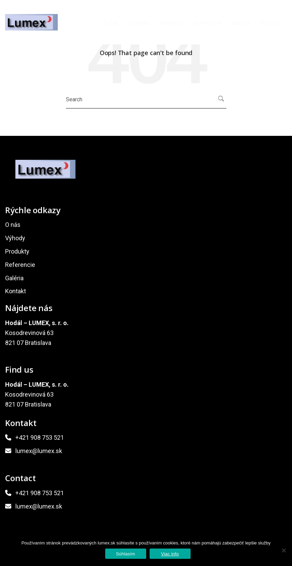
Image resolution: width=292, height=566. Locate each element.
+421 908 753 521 (39, 437)
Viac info (170, 553)
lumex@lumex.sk (38, 450)
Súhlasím (125, 553)
